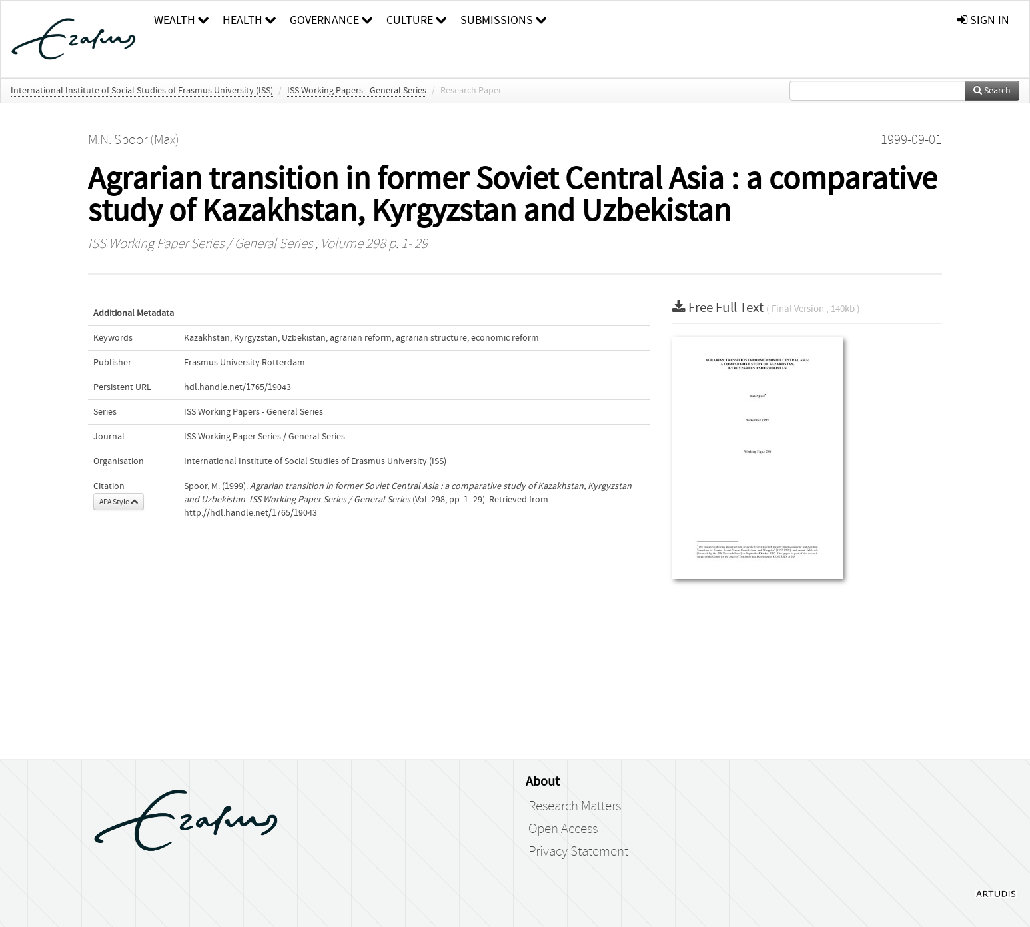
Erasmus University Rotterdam (244, 362)
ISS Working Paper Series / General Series (200, 244)
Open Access (563, 829)
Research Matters (574, 806)
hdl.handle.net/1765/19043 (237, 387)
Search (992, 90)
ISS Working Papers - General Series (356, 90)
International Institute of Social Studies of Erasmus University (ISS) (142, 90)
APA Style (118, 501)
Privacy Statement (578, 852)
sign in (983, 20)
